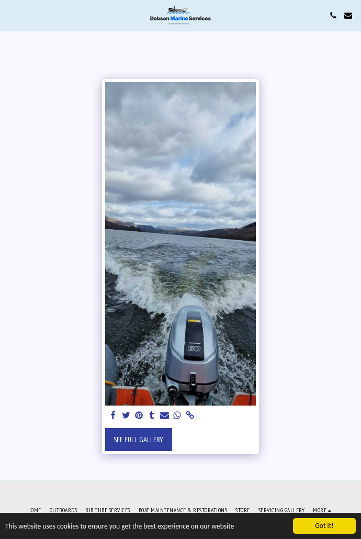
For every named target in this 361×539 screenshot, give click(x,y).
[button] (11, 15)
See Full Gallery (138, 439)
